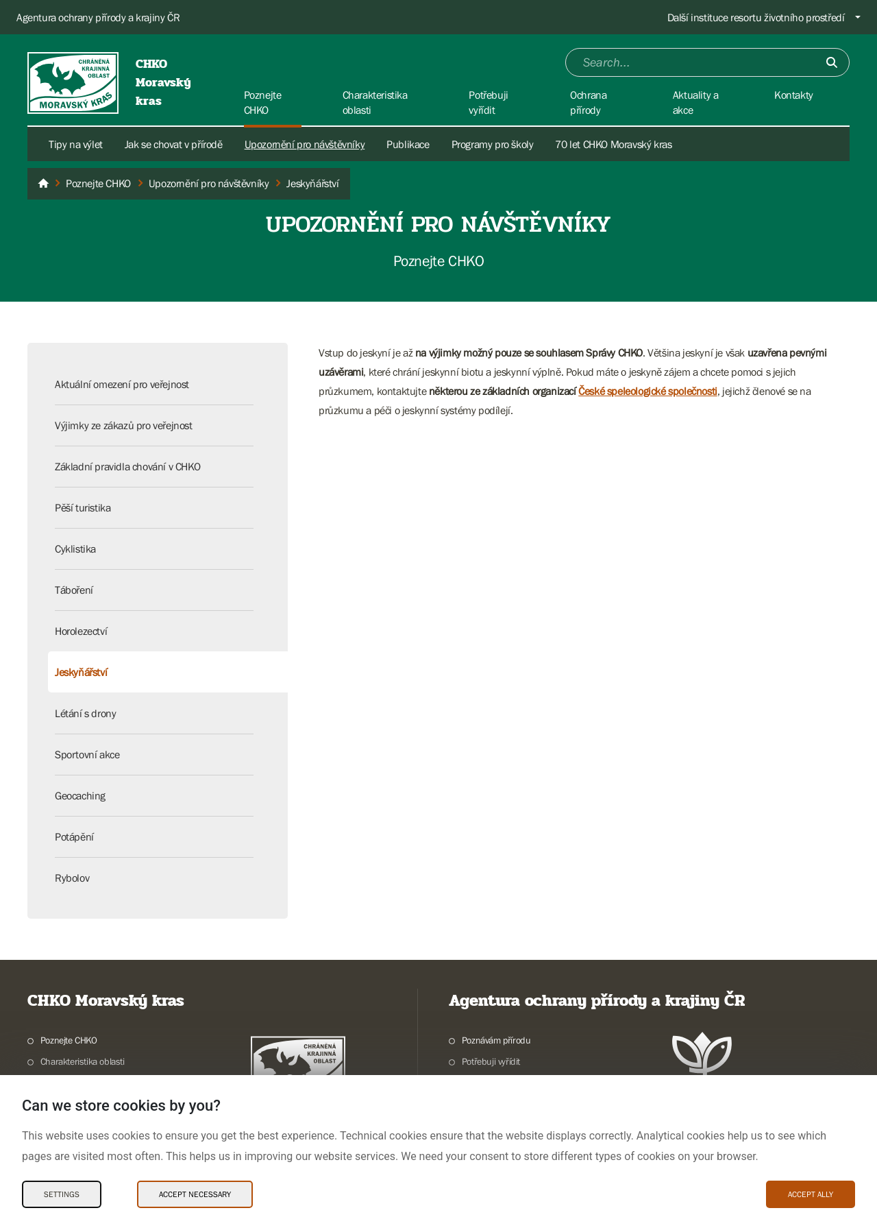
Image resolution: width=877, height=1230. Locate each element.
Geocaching (80, 795)
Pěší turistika (82, 507)
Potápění (74, 836)
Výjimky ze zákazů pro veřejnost (124, 425)
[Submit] (832, 62)
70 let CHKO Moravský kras (613, 144)
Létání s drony (85, 713)
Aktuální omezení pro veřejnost (122, 384)
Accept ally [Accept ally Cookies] (810, 1194)
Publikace (407, 144)
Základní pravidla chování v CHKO (127, 466)
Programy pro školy (493, 144)
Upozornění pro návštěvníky (305, 144)
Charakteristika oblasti (82, 1061)
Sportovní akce (87, 754)
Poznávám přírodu (496, 1040)
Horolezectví (81, 631)
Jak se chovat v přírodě (174, 144)
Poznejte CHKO (68, 1040)
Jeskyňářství (81, 672)
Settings (61, 1194)
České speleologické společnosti (647, 391)
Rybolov (72, 877)
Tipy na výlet (76, 144)
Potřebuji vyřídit (491, 1061)
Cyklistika (75, 548)
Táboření (74, 589)
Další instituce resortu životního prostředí (756, 17)
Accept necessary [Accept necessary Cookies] (195, 1194)
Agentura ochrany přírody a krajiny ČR (98, 17)
